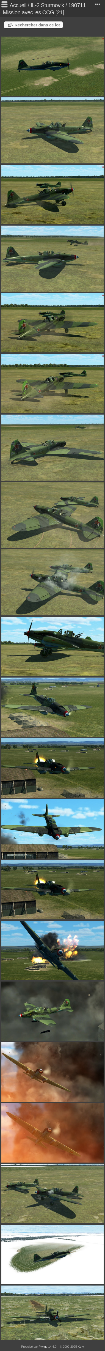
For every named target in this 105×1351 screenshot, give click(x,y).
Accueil (18, 5)
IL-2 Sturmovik (47, 5)
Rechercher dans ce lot (37, 25)
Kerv (81, 1346)
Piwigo (43, 1346)
